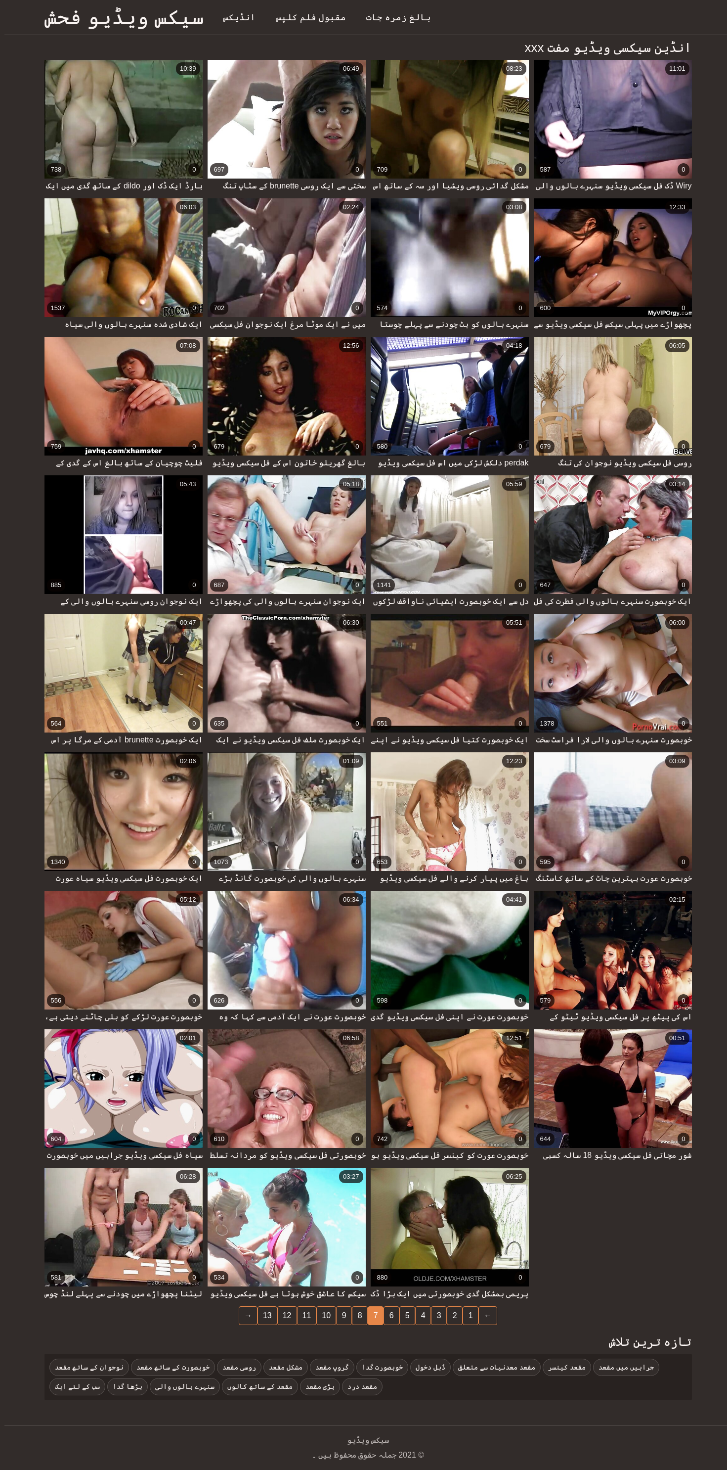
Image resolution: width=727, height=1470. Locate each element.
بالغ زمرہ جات (394, 17)
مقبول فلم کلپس (306, 17)
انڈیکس (234, 17)
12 (282, 1315)
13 (262, 1315)
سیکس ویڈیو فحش (120, 17)
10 (321, 1315)
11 (302, 1315)
